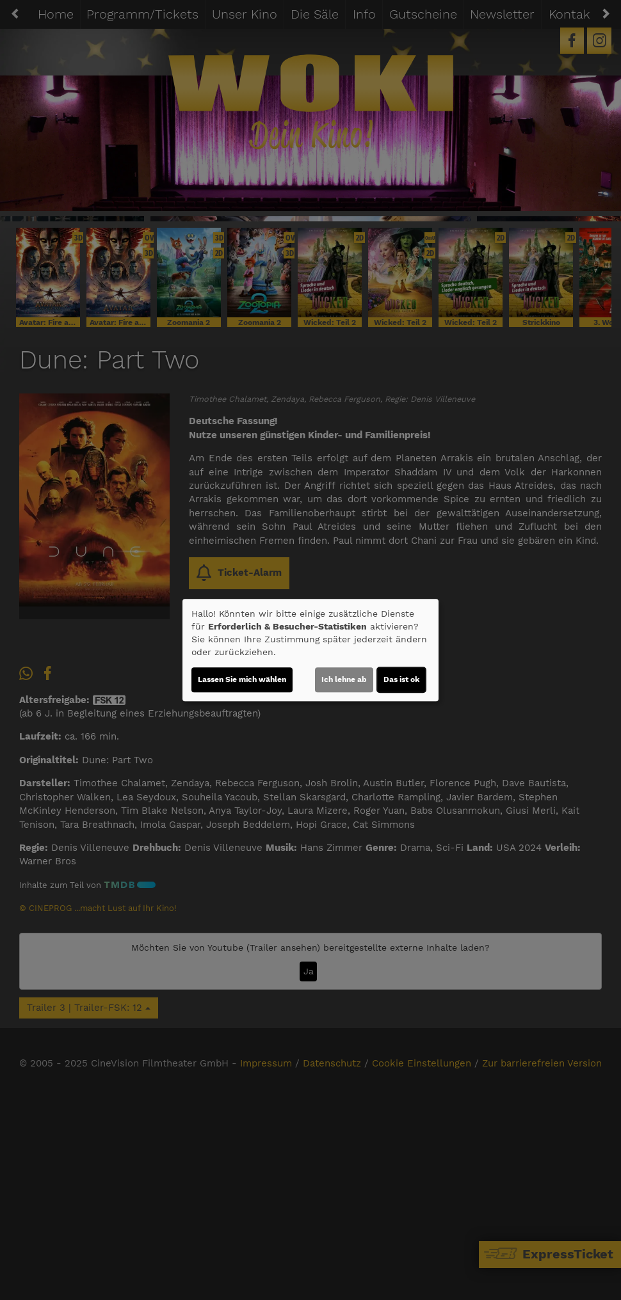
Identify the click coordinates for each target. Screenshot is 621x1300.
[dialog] (310, 650)
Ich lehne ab (344, 679)
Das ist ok (401, 679)
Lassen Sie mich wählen (242, 679)
